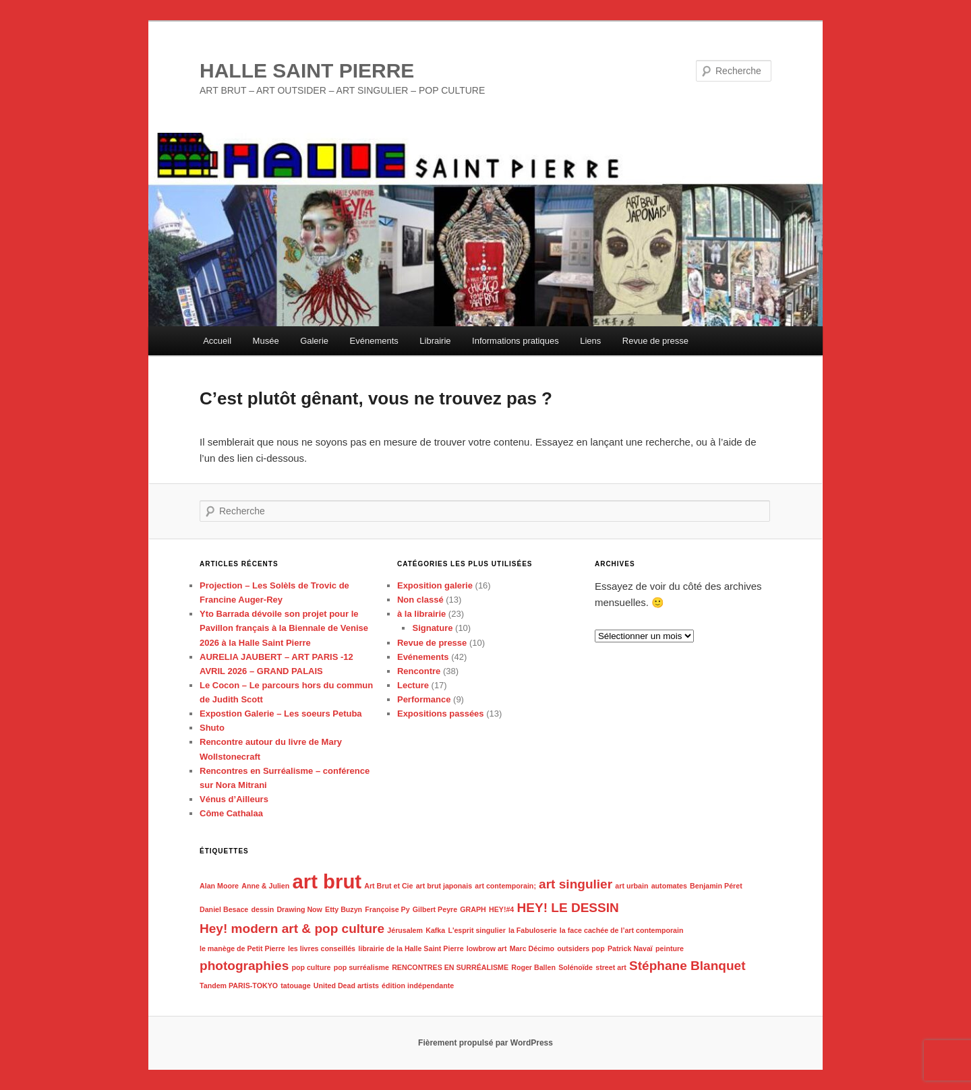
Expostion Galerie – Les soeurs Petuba (281, 713)
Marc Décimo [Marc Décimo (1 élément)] (532, 948)
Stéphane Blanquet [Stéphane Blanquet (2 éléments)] (687, 966)
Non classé (420, 600)
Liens (590, 341)
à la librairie (421, 614)
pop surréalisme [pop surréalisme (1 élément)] (361, 967)
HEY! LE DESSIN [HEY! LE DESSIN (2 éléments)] (567, 908)
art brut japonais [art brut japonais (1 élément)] (444, 886)
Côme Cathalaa (231, 813)
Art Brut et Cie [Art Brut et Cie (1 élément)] (388, 886)
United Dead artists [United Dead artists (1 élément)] (346, 985)
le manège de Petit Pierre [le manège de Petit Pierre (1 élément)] (242, 948)
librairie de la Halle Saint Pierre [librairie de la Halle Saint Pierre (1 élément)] (410, 948)
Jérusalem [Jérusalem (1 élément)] (405, 930)
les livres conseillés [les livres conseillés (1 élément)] (321, 948)
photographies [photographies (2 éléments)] (244, 966)
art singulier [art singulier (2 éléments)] (575, 884)
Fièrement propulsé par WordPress (485, 1043)
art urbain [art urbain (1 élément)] (631, 886)
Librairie (434, 341)
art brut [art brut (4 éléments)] (326, 881)
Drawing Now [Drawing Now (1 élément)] (299, 909)
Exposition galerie (435, 585)
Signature (432, 628)
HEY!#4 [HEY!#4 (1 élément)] (501, 909)
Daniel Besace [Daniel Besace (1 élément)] (224, 909)
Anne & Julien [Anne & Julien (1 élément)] (265, 886)
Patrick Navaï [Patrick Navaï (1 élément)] (630, 948)
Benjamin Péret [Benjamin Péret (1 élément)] (716, 886)
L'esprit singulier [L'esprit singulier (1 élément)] (476, 930)
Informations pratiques (515, 341)
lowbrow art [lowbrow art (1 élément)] (487, 948)
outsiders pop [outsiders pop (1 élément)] (580, 948)
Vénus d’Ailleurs (234, 799)
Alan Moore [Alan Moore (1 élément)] (219, 886)
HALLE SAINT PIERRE (307, 70)
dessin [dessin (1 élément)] (262, 909)
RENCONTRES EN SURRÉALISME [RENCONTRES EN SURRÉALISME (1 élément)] (450, 967)
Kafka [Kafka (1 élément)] (435, 930)
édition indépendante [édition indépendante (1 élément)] (418, 985)
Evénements (374, 341)
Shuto (212, 728)
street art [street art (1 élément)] (610, 967)
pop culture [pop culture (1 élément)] (310, 967)
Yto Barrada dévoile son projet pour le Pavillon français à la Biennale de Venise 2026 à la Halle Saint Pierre (284, 628)
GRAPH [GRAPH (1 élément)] (473, 909)
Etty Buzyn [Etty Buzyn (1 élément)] (343, 909)
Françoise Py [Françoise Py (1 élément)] (387, 909)
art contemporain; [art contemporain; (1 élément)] (505, 886)
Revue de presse (655, 341)
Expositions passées (440, 713)
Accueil (217, 341)
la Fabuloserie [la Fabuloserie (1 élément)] (532, 930)
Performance (423, 699)
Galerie (314, 341)
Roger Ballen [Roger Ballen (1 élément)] (533, 967)
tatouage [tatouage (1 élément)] (295, 985)
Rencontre (418, 671)
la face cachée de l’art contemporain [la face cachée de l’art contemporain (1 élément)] (622, 930)
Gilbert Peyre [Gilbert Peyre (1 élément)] (435, 909)
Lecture (413, 685)
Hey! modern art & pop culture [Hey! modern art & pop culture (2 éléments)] (292, 928)
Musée (266, 341)
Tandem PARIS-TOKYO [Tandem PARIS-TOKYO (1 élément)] (239, 985)
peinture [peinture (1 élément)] (669, 948)
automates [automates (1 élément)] (669, 886)
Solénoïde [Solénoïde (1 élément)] (575, 967)
